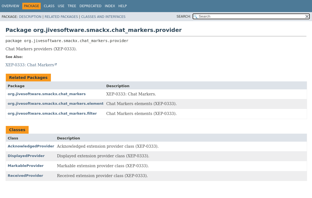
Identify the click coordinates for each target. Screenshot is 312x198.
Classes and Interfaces (103, 17)
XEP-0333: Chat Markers (30, 65)
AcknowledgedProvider (31, 146)
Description (30, 17)
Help (122, 6)
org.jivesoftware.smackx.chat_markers (47, 94)
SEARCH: (184, 16)
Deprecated (91, 6)
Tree (72, 6)
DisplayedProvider (26, 156)
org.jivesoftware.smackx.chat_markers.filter (52, 113)
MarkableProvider (25, 166)
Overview (10, 6)
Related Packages (61, 17)
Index (110, 6)
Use (61, 6)
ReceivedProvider (25, 176)
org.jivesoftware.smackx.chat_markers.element (55, 103)
